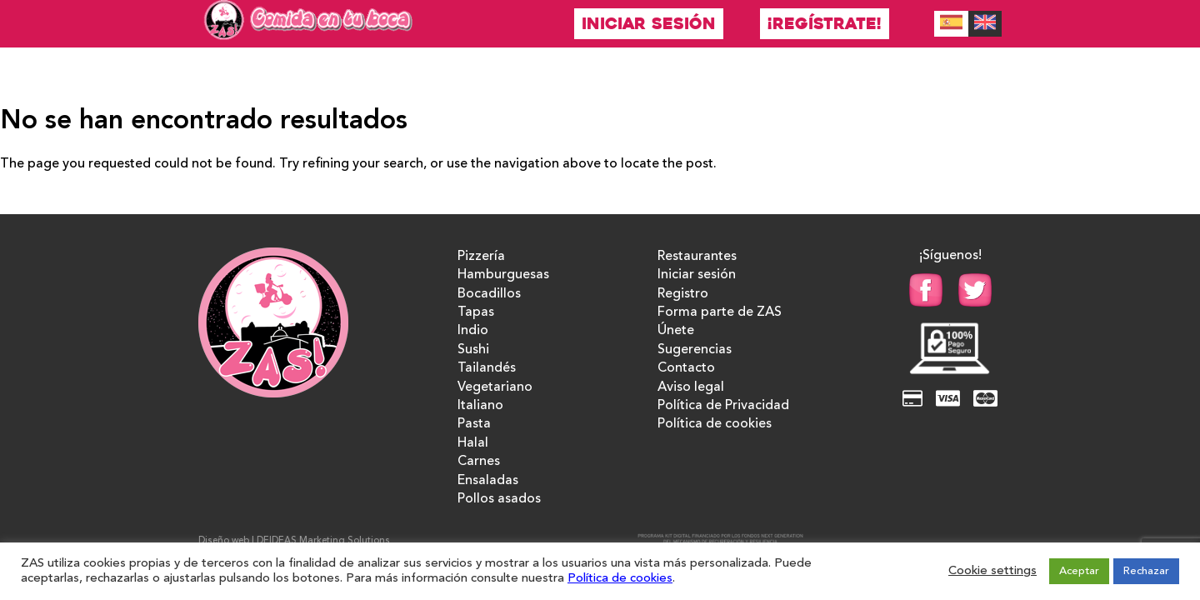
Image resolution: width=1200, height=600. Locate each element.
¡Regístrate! (825, 23)
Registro (683, 294)
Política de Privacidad (723, 405)
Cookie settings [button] (992, 571)
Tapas (476, 312)
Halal (473, 443)
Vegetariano (495, 387)
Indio (473, 331)
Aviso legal (691, 387)
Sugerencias (695, 350)
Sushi (473, 350)
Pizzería (481, 256)
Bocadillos (489, 294)
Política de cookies (715, 424)
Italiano (480, 405)
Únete (676, 331)
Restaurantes (697, 256)
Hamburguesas (503, 275)
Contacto (686, 368)
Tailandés (487, 368)
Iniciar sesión (649, 23)
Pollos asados (499, 499)
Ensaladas (488, 481)
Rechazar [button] (1146, 571)
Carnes (479, 461)
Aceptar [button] (1079, 571)
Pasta (474, 424)
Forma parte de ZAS (720, 312)
